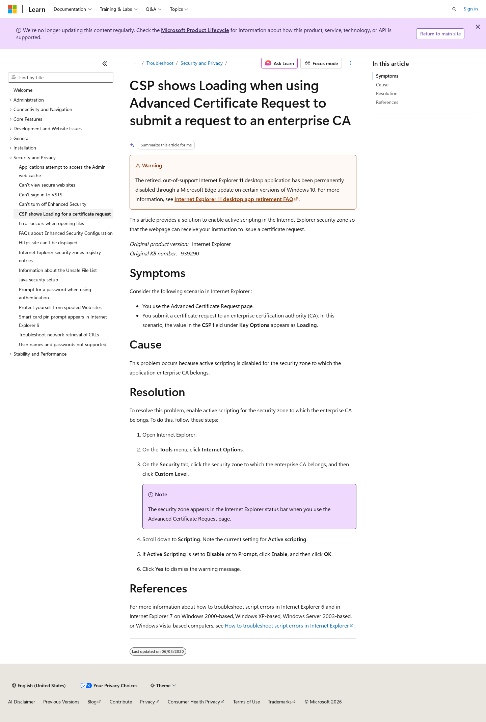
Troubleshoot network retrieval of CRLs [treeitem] (59, 334)
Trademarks (280, 701)
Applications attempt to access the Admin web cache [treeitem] (62, 171)
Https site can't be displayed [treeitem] (48, 242)
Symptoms (387, 76)
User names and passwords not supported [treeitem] (62, 344)
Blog (92, 701)
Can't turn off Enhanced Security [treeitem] (52, 204)
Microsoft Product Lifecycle (195, 29)
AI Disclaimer (21, 701)
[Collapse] (105, 63)
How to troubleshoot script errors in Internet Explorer (287, 625)
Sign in (471, 8)
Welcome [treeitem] (23, 90)
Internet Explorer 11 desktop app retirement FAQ (233, 198)
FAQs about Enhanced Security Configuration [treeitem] (66, 233)
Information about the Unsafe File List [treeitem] (58, 270)
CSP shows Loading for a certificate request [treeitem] (65, 214)
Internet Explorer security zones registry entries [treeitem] (60, 256)
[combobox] (60, 77)
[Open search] (454, 9)
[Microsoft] (12, 9)
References (387, 102)
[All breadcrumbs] (135, 63)
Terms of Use (246, 701)
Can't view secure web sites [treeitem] (47, 185)
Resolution (387, 93)
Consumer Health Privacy (194, 701)
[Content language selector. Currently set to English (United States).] (39, 685)
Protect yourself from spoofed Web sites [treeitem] (60, 307)
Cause (382, 84)
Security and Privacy (202, 63)
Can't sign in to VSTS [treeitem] (40, 194)
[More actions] (350, 63)
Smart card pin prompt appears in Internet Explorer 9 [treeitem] (63, 320)
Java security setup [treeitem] (38, 279)
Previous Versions (61, 701)
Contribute (121, 701)
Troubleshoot (159, 63)
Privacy (147, 701)
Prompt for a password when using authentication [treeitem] (55, 293)
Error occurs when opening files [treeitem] (51, 223)
